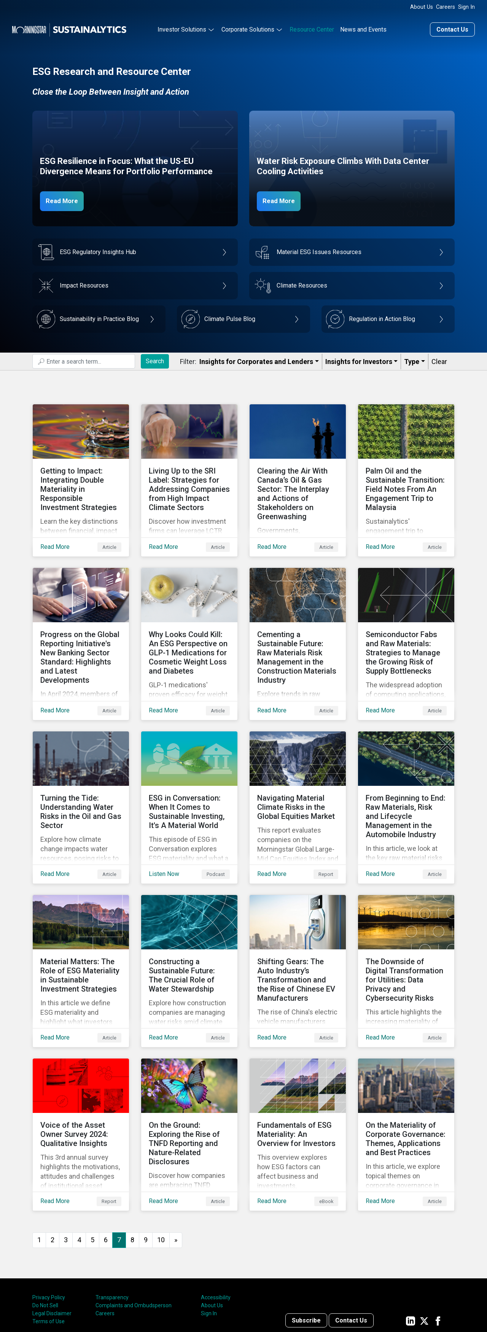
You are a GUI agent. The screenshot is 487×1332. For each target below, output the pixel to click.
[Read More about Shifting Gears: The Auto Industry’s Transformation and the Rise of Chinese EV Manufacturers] (298, 927)
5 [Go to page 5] (92, 1177)
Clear (439, 360)
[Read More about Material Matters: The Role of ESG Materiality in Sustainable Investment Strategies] (81, 927)
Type (411, 360)
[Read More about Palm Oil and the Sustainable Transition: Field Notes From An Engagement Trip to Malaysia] (406, 473)
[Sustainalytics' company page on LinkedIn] (410, 1258)
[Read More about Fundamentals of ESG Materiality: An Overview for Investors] (298, 1078)
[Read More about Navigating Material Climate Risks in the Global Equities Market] (298, 776)
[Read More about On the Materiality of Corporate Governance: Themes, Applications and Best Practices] (406, 1078)
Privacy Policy (48, 1235)
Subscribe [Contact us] (306, 1258)
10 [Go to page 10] (161, 1177)
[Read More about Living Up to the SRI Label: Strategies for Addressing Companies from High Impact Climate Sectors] (189, 473)
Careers (445, 7)
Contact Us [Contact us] (452, 28)
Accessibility (216, 1235)
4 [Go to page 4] (79, 1177)
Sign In (466, 7)
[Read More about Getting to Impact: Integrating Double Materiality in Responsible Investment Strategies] (81, 473)
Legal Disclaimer (52, 1251)
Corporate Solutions (247, 28)
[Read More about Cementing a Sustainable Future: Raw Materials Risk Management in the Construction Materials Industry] (298, 624)
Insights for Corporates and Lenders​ (256, 360)
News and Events (363, 28)
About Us (421, 7)
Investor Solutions (182, 28)
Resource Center (312, 28)
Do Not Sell (45, 1243)
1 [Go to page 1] (39, 1177)
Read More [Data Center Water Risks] (282, 199)
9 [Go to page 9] (146, 1177)
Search (155, 359)
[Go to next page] (175, 1178)
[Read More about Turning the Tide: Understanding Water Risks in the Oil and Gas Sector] (81, 776)
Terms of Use (48, 1259)
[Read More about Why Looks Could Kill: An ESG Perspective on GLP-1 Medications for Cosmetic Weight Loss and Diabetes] (189, 624)
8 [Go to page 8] (132, 1177)
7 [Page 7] (119, 1177)
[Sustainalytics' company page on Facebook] (437, 1258)
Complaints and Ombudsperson (133, 1243)
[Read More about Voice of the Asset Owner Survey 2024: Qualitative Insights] (81, 1078)
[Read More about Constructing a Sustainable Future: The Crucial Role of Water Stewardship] (189, 927)
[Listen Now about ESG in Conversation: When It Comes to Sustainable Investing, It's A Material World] (189, 776)
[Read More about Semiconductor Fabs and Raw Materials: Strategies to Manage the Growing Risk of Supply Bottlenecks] (406, 624)
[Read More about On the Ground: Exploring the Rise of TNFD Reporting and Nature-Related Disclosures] (189, 1078)
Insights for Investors (358, 360)
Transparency (112, 1235)
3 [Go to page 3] (66, 1177)
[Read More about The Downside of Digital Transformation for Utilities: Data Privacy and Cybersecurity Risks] (406, 927)
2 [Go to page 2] (52, 1177)
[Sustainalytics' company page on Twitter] (424, 1258)
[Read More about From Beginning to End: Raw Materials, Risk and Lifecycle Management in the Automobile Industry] (406, 776)
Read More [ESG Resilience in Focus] (65, 199)
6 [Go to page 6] (106, 1177)
